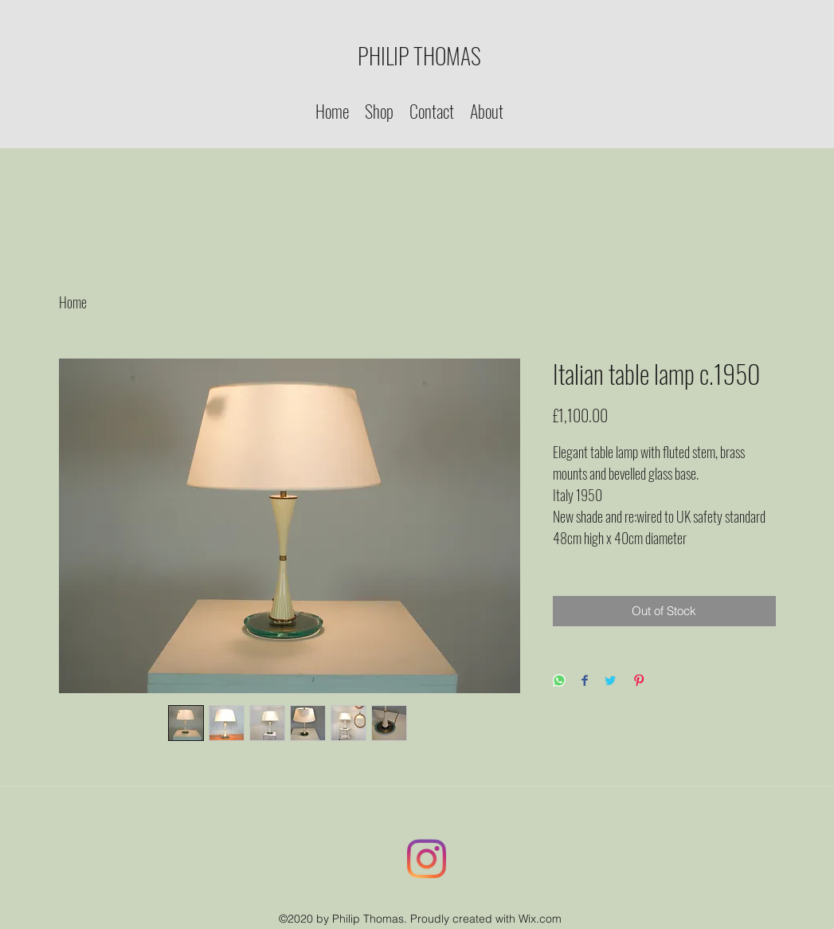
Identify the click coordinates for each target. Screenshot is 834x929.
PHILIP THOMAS (419, 55)
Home (73, 302)
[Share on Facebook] (584, 681)
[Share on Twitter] (610, 681)
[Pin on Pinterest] (638, 681)
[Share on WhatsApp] (559, 681)
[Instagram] (427, 859)
